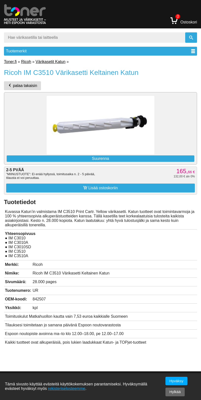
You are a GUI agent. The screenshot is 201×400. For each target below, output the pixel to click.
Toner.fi (10, 62)
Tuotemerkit (100, 51)
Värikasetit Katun (50, 62)
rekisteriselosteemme (66, 388)
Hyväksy (176, 381)
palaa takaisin (22, 85)
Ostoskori (183, 20)
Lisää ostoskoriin (100, 188)
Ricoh (26, 62)
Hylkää (175, 392)
